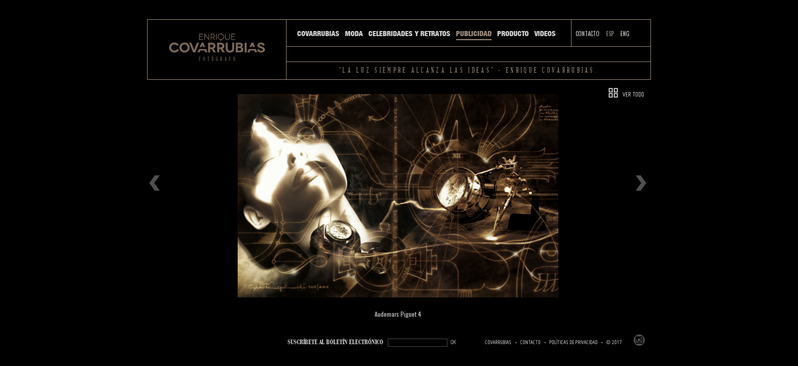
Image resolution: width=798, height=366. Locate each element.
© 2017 (614, 342)
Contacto (588, 33)
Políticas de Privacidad (573, 342)
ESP (610, 33)
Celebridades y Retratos (409, 33)
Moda (354, 33)
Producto (513, 33)
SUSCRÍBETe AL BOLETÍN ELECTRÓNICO (335, 342)
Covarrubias (318, 33)
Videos (545, 33)
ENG (625, 33)
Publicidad (474, 33)
